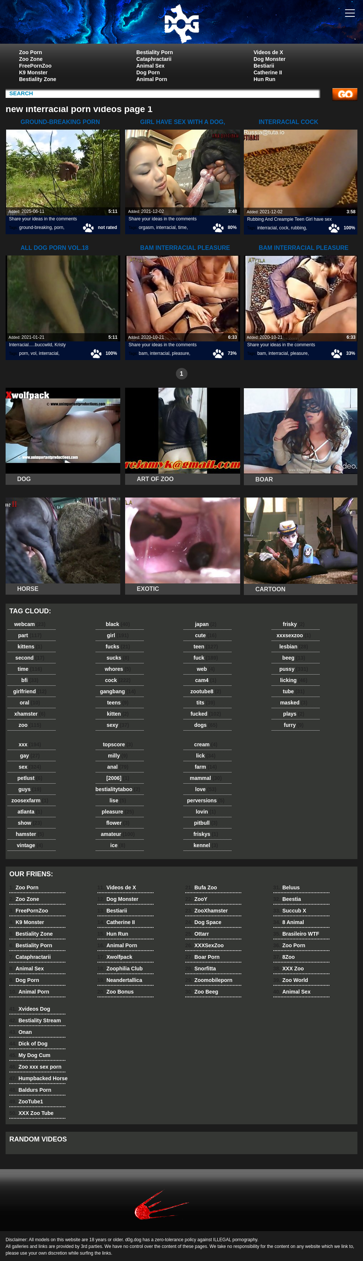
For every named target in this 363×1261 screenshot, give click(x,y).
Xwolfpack (115, 957)
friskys (205, 834)
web (206, 669)
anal (117, 767)
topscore (118, 744)
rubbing (298, 227)
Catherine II (268, 72)
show (30, 823)
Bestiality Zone (37, 79)
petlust (30, 778)
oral (30, 703)
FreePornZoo (35, 66)
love (206, 789)
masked (293, 703)
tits (205, 703)
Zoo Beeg (201, 992)
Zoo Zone (31, 59)
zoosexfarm (30, 800)
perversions (205, 800)
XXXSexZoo (204, 945)
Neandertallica (119, 980)
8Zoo (284, 957)
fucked (205, 714)
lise (117, 800)
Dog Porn (148, 72)
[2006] (117, 778)
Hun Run (264, 79)
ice (117, 845)
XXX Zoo (288, 969)
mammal (206, 778)
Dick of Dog (28, 1044)
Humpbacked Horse (38, 1078)
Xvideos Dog (29, 1009)
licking (293, 680)
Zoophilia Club (120, 969)
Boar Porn (202, 957)
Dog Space (203, 922)
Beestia (287, 899)
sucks (117, 658)
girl (117, 635)
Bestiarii (264, 66)
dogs (205, 725)
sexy (118, 725)
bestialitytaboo (118, 789)
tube (293, 691)
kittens (30, 647)
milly (118, 756)
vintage (30, 845)
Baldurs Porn (30, 1090)
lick (205, 756)
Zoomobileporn (208, 980)
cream (205, 744)
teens (118, 703)
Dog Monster (270, 59)
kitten (117, 714)
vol (33, 353)
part (29, 635)
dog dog (181, 23)
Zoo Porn (30, 52)
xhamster (29, 714)
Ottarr (197, 934)
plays (293, 714)
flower (117, 823)
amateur (118, 834)
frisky (293, 624)
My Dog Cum (29, 1055)
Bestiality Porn (154, 52)
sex (30, 767)
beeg (293, 658)
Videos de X (268, 52)
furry (294, 725)
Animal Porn (151, 79)
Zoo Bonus (115, 992)
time (182, 227)
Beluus (286, 887)
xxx (30, 744)
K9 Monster (33, 72)
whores (118, 669)
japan (206, 624)
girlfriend (29, 691)
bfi (29, 680)
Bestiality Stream (35, 1020)
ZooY (196, 899)
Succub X (289, 911)
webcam (30, 624)
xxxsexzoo (294, 635)
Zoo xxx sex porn (35, 1067)
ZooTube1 (26, 1101)
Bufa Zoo (201, 887)
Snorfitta (200, 969)
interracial (166, 227)
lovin (206, 812)
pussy (293, 669)
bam (143, 353)
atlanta (30, 812)
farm (206, 767)
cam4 (206, 680)
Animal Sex (150, 66)
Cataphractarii (153, 59)
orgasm (146, 227)
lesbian (293, 647)
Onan (20, 1032)
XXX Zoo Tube (31, 1113)
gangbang (118, 691)
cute (206, 635)
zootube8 (205, 691)
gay (30, 756)
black (118, 624)
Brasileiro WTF (296, 934)
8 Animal (288, 922)
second (29, 658)
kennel (205, 845)
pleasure (180, 353)
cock (284, 227)
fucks (118, 647)
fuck (205, 658)
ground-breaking (35, 227)
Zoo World (290, 980)
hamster (30, 834)
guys (29, 789)
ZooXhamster (206, 911)
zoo (30, 725)
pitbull (205, 823)
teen (205, 647)
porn (58, 227)
